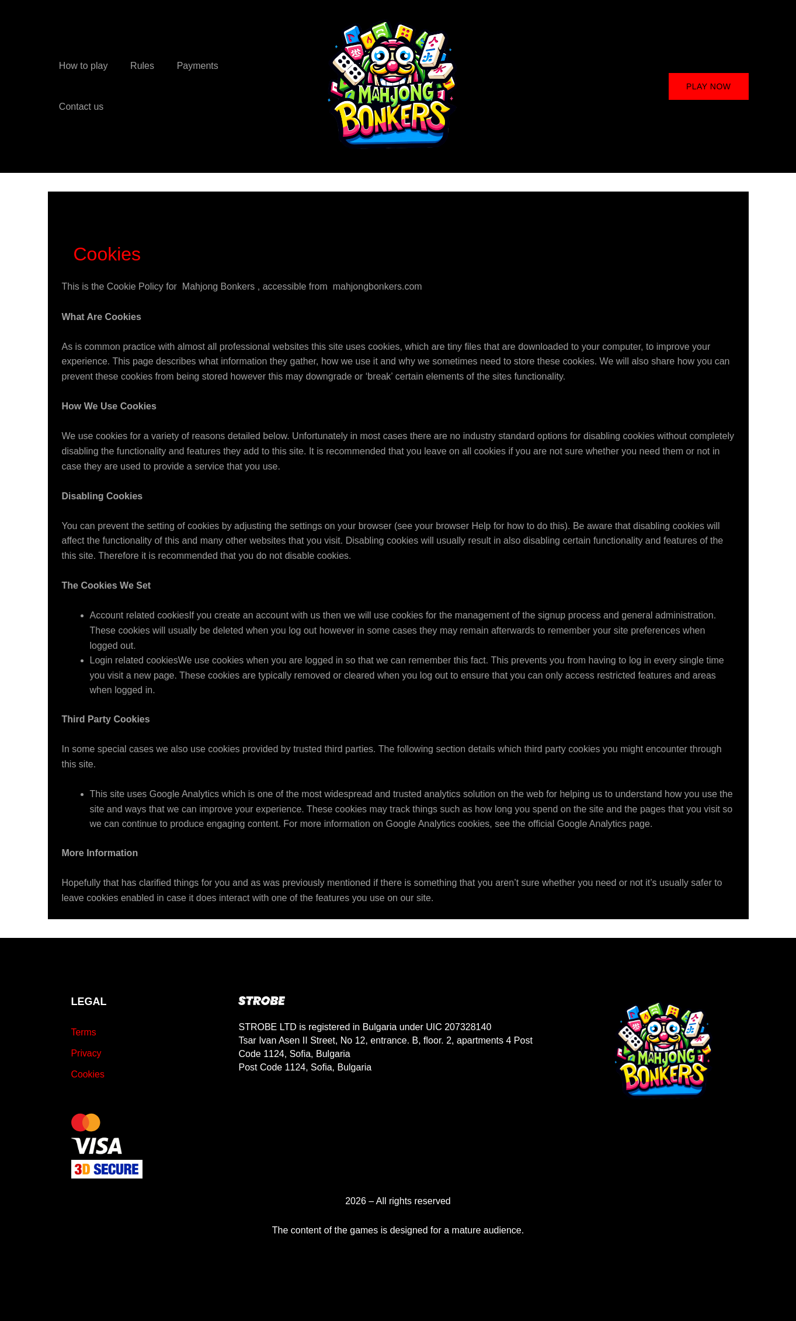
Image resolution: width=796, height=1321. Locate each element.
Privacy (86, 1053)
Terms (84, 1032)
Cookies (88, 1074)
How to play (81, 86)
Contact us (249, 86)
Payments (187, 86)
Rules (136, 86)
